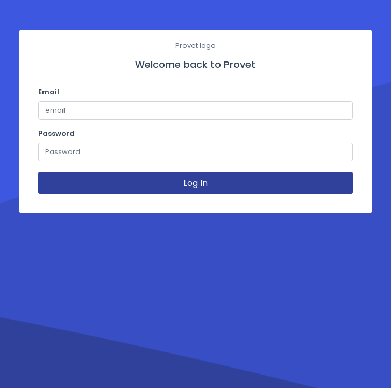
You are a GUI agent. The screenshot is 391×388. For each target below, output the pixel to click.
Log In (195, 183)
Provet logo (195, 45)
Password (56, 133)
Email (48, 92)
